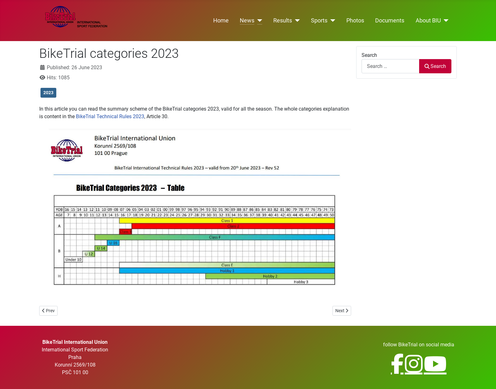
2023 (48, 92)
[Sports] (331, 20)
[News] (258, 20)
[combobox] (390, 66)
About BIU (428, 20)
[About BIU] (445, 20)
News (247, 20)
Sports (319, 20)
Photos (355, 20)
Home (221, 20)
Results (282, 20)
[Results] (296, 20)
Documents (389, 20)
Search (369, 55)
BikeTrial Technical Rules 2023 (110, 116)
